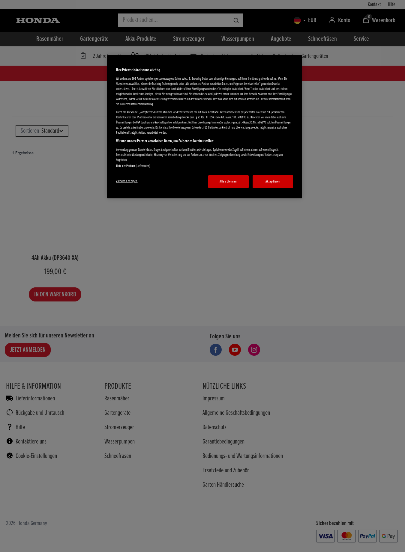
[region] (204, 126)
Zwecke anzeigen (127, 181)
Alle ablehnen (228, 181)
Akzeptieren (273, 181)
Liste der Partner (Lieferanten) (133, 166)
